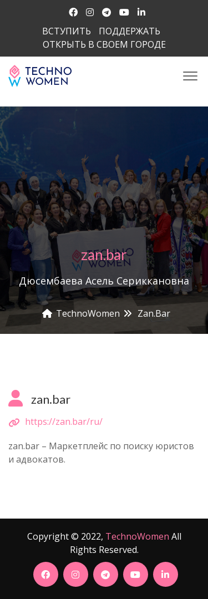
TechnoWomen (137, 536)
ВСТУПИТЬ (66, 31)
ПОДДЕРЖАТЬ (129, 31)
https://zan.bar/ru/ (64, 421)
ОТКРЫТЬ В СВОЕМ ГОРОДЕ (104, 44)
